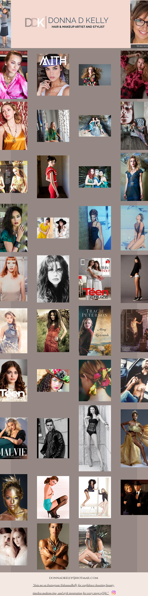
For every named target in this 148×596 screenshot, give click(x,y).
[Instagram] (113, 592)
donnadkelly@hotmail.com (73, 578)
